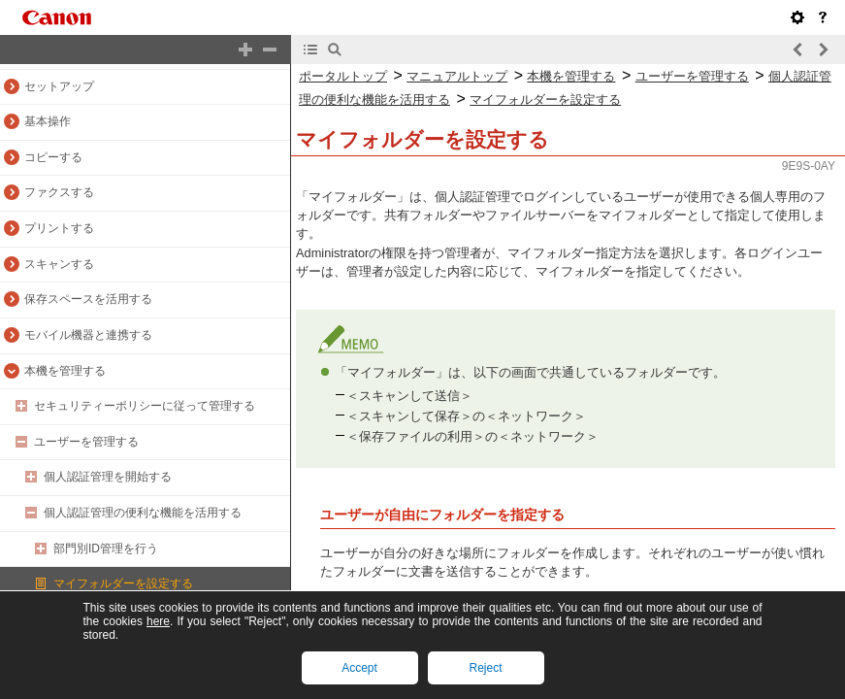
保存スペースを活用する (88, 299)
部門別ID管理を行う (105, 548)
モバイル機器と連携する (88, 335)
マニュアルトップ (456, 76)
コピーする (53, 157)
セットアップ (59, 86)
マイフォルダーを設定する (123, 583)
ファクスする (59, 192)
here (158, 621)
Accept (359, 668)
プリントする (59, 228)
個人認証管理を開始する (108, 476)
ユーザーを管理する (86, 442)
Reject (485, 668)
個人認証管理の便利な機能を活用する (143, 512)
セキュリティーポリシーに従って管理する (144, 406)
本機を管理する (65, 371)
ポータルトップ (343, 76)
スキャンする (59, 264)
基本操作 (47, 121)
